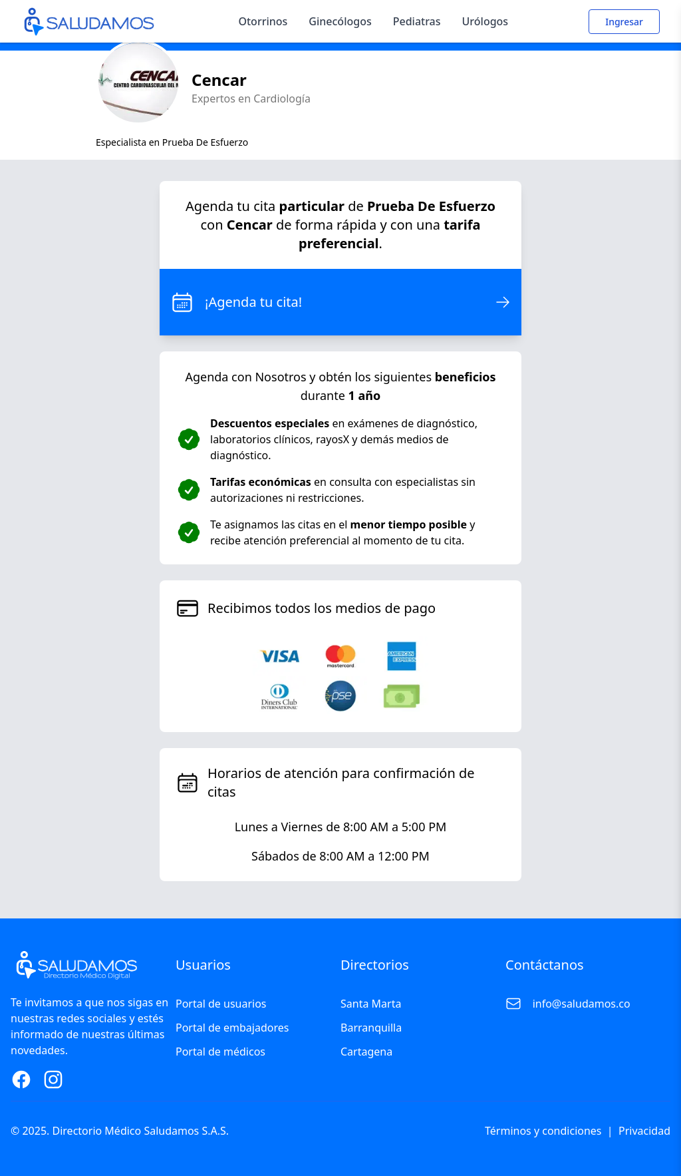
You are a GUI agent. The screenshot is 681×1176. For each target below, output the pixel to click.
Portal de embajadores (232, 1027)
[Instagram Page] (53, 1079)
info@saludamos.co (581, 1003)
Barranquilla (371, 1027)
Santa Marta (370, 1003)
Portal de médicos (220, 1051)
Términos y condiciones (543, 1130)
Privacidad (644, 1130)
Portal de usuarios (221, 1003)
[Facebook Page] (21, 1079)
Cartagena (366, 1051)
